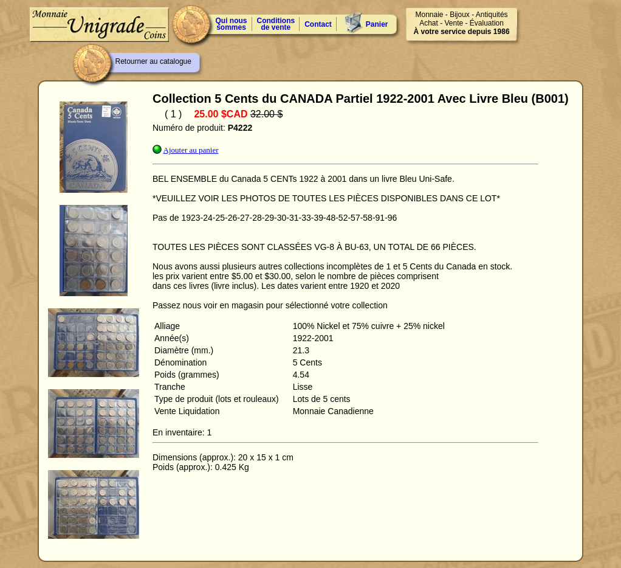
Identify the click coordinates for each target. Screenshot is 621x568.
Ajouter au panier (191, 149)
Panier (377, 24)
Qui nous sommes (231, 24)
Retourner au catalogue (153, 61)
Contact (318, 24)
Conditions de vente (276, 24)
